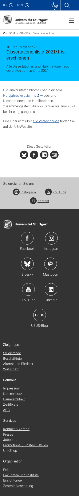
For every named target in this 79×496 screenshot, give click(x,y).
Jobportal (10, 437)
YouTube (55, 189)
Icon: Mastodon (50, 261)
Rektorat (9, 467)
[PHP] (34, 152)
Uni (5, 5)
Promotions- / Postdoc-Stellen (25, 442)
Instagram (24, 189)
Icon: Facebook (27, 235)
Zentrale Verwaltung (18, 483)
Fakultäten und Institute (21, 472)
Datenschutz (12, 391)
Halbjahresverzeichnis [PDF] (19, 92)
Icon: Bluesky (27, 261)
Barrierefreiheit (14, 396)
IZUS (20, 5)
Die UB (10, 31)
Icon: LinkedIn (51, 286)
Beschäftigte (12, 355)
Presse (8, 431)
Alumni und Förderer (18, 361)
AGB (6, 407)
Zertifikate (10, 401)
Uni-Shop (10, 447)
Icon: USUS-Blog (39, 312)
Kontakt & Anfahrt (16, 426)
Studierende (12, 350)
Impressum (11, 385)
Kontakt (39, 198)
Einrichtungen (13, 477)
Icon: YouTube (28, 286)
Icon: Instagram (51, 235)
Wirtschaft (11, 366)
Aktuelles (22, 31)
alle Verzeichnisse (46, 118)
